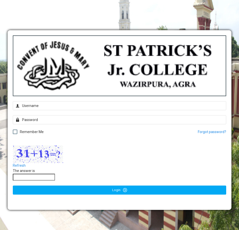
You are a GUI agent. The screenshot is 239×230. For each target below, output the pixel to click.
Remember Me (28, 132)
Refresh (19, 165)
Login (119, 190)
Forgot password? (212, 132)
